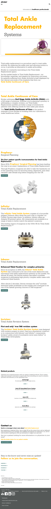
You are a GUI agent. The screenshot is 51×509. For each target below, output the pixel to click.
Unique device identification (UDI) (9, 500)
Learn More (4, 175)
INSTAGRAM (4, 465)
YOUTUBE (3, 470)
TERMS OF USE (44, 491)
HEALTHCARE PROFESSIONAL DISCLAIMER (30, 491)
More (25, 383)
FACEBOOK (3, 467)
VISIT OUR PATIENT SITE (6, 442)
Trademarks (4, 498)
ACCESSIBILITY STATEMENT (13, 491)
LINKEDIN (3, 463)
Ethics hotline (5, 505)
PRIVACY (3, 491)
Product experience (6, 503)
